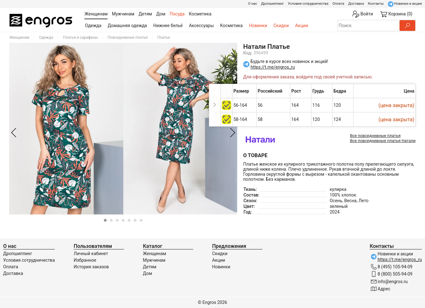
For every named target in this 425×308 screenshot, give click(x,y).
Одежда (93, 25)
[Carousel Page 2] (111, 220)
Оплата (338, 4)
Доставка (356, 4)
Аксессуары (201, 25)
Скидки (281, 25)
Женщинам (19, 37)
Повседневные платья (128, 37)
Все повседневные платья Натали (383, 140)
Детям (149, 266)
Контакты (376, 4)
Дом (147, 273)
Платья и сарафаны (80, 37)
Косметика (231, 25)
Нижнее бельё (167, 25)
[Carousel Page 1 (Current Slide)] (105, 220)
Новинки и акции (408, 4)
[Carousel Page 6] (135, 220)
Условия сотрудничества (308, 4)
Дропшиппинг (272, 4)
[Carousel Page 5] (129, 220)
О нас (252, 4)
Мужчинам (154, 260)
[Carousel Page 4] (123, 220)
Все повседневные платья (375, 135)
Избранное (85, 260)
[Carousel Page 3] (117, 220)
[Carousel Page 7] (141, 220)
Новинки (258, 25)
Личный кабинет (91, 253)
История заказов (91, 266)
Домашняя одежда (127, 25)
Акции (301, 25)
